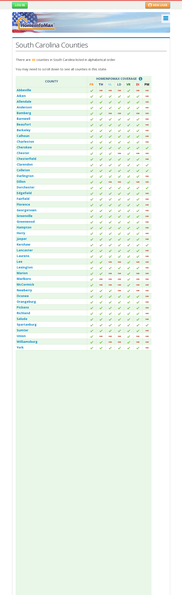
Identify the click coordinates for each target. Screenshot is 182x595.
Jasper (22, 239)
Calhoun (23, 136)
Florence (23, 204)
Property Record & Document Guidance (45, 495)
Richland (23, 313)
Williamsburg (27, 341)
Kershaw (23, 244)
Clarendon (25, 164)
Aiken (21, 96)
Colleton (23, 170)
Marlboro (24, 279)
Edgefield (24, 193)
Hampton (24, 227)
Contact (18, 453)
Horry (21, 233)
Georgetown (26, 210)
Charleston (25, 141)
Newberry (24, 290)
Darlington (25, 176)
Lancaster (25, 250)
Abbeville (24, 90)
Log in (20, 5)
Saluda (22, 319)
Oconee (23, 296)
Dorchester (25, 187)
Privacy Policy (21, 459)
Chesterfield (26, 159)
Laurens (23, 256)
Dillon (21, 181)
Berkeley (24, 130)
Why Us (17, 440)
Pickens (23, 307)
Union (21, 336)
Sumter (22, 330)
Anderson (24, 107)
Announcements (23, 447)
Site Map (18, 466)
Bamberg (24, 113)
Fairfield (23, 199)
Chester (23, 153)
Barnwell (23, 119)
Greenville (24, 216)
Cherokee (24, 147)
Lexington (25, 267)
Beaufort (24, 124)
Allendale (24, 101)
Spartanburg (27, 324)
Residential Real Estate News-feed (41, 502)
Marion (22, 273)
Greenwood (26, 221)
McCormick (25, 284)
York (20, 347)
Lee (19, 261)
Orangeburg (26, 301)
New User (157, 5)
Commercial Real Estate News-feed (42, 508)
